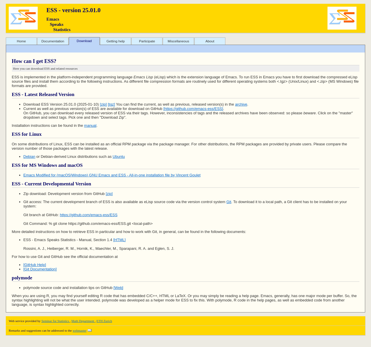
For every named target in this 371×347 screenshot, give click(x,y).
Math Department (83, 321)
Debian (29, 156)
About (209, 41)
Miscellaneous (178, 41)
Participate (147, 41)
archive (241, 104)
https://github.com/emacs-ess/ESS (88, 215)
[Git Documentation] (40, 269)
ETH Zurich (104, 321)
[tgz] (111, 104)
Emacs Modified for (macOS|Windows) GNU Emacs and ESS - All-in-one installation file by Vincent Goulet (112, 175)
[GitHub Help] (34, 265)
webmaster (79, 330)
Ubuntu (119, 156)
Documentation (52, 41)
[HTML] (119, 240)
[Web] (118, 287)
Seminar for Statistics (55, 321)
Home (21, 41)
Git (228, 202)
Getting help (115, 41)
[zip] (103, 104)
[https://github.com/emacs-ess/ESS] (193, 108)
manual (90, 125)
